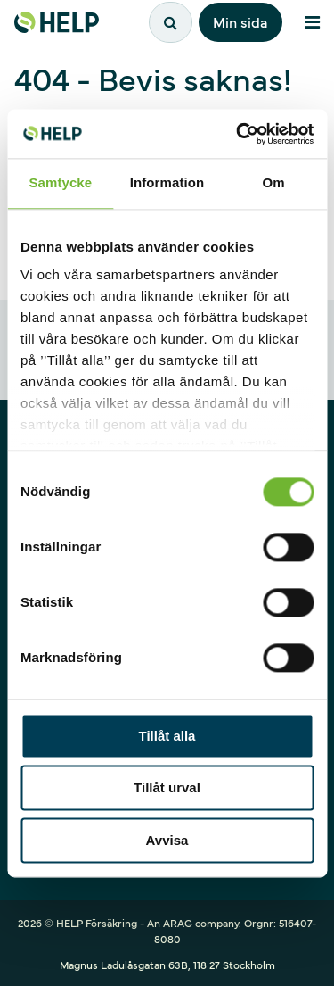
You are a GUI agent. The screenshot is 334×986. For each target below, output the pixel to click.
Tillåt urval (167, 788)
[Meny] (311, 22)
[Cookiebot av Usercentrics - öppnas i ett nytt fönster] (238, 133)
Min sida (240, 21)
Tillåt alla (167, 735)
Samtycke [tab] (60, 182)
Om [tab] (274, 182)
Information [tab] (167, 182)
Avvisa (167, 840)
